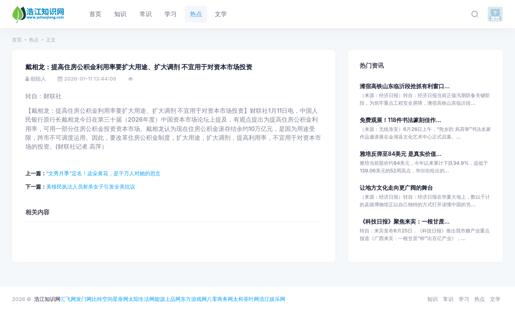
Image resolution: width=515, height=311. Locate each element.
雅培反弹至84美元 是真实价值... (400, 153)
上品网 (173, 299)
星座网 (120, 299)
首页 (17, 40)
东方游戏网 (194, 299)
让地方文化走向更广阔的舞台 (396, 187)
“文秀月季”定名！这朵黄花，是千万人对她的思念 (103, 173)
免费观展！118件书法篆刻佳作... (400, 119)
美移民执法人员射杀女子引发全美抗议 (90, 186)
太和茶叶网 (246, 299)
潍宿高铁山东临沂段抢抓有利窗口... (404, 86)
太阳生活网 (141, 299)
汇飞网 (68, 299)
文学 (495, 299)
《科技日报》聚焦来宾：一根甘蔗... (404, 221)
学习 (464, 299)
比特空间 (102, 299)
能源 (159, 299)
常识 (448, 299)
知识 (432, 299)
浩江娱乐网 (272, 299)
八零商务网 (220, 299)
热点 (34, 40)
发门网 (84, 299)
